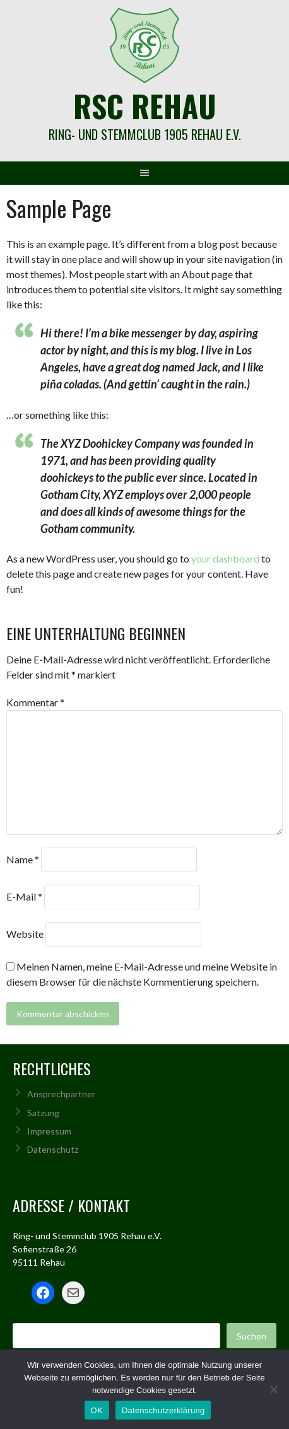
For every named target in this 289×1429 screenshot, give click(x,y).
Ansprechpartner (61, 1093)
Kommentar (35, 702)
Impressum (49, 1131)
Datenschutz (52, 1149)
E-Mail (24, 896)
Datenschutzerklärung (163, 1410)
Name (22, 859)
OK (97, 1410)
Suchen (251, 1336)
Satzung (43, 1112)
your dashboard (225, 558)
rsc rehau (144, 105)
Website (25, 934)
